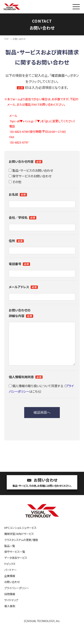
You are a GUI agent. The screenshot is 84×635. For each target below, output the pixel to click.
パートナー (10, 579)
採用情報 (9, 603)
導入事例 (9, 615)
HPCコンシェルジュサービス (20, 537)
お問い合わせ (42, 491)
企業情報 (9, 585)
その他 (15, 182)
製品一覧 (9, 555)
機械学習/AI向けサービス (19, 543)
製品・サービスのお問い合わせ (31, 170)
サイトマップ (11, 609)
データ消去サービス (15, 567)
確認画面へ (42, 421)
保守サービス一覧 (14, 561)
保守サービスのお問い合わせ (30, 176)
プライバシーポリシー (16, 597)
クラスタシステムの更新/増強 (21, 549)
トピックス (9, 573)
